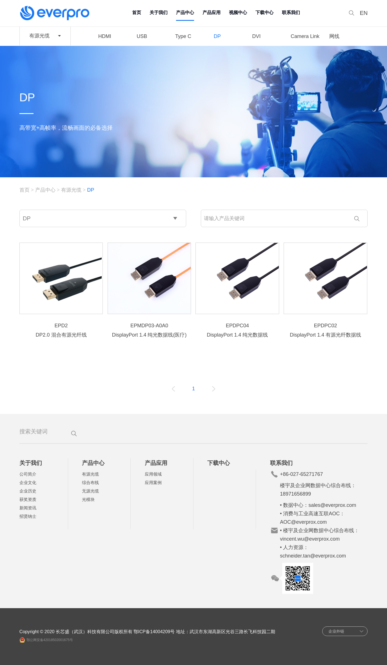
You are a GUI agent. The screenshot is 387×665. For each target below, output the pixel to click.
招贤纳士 (27, 516)
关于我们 (159, 12)
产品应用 (212, 12)
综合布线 (90, 482)
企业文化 (27, 482)
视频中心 (238, 12)
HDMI (104, 36)
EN (364, 13)
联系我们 (291, 12)
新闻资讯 (27, 507)
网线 (334, 36)
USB (142, 36)
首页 (136, 12)
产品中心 (185, 12)
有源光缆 (71, 190)
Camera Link (305, 36)
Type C (183, 36)
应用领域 (153, 474)
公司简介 (27, 474)
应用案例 (153, 482)
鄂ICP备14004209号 (154, 631)
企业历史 (27, 491)
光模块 (88, 499)
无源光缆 (90, 491)
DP (217, 36)
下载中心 (264, 12)
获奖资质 (27, 499)
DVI (256, 36)
